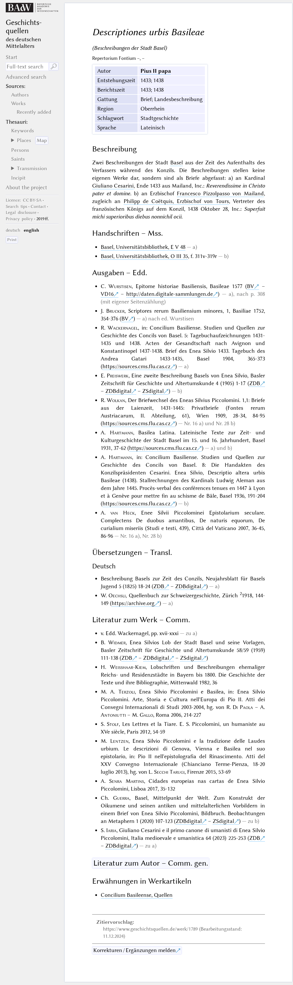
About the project (26, 187)
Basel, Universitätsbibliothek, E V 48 (143, 247)
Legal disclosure (21, 212)
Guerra (121, 798)
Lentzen (119, 741)
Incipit (18, 178)
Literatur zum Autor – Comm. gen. (150, 863)
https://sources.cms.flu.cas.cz (136, 366)
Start (11, 57)
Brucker (115, 311)
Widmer (117, 642)
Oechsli (117, 595)
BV (250, 286)
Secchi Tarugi (169, 772)
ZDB (254, 383)
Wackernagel (123, 327)
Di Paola (243, 707)
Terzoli (126, 691)
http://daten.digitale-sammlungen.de (169, 294)
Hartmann (121, 432)
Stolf (113, 724)
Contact (38, 206)
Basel (176, 162)
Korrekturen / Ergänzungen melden (134, 950)
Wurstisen (120, 286)
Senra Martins (126, 781)
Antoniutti (113, 715)
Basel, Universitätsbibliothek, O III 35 (144, 256)
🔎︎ (53, 66)
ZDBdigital (118, 391)
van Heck (122, 512)
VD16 (107, 294)
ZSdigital (153, 391)
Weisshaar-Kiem (128, 667)
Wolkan (116, 400)
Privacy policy (19, 218)
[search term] (27, 66)
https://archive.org (133, 603)
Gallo (146, 715)
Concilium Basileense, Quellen (137, 895)
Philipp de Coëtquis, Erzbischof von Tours (176, 201)
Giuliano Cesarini (113, 185)
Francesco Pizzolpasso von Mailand (220, 193)
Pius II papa (155, 71)
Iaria (111, 830)
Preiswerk (117, 375)
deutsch (13, 230)
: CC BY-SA (23, 200)
